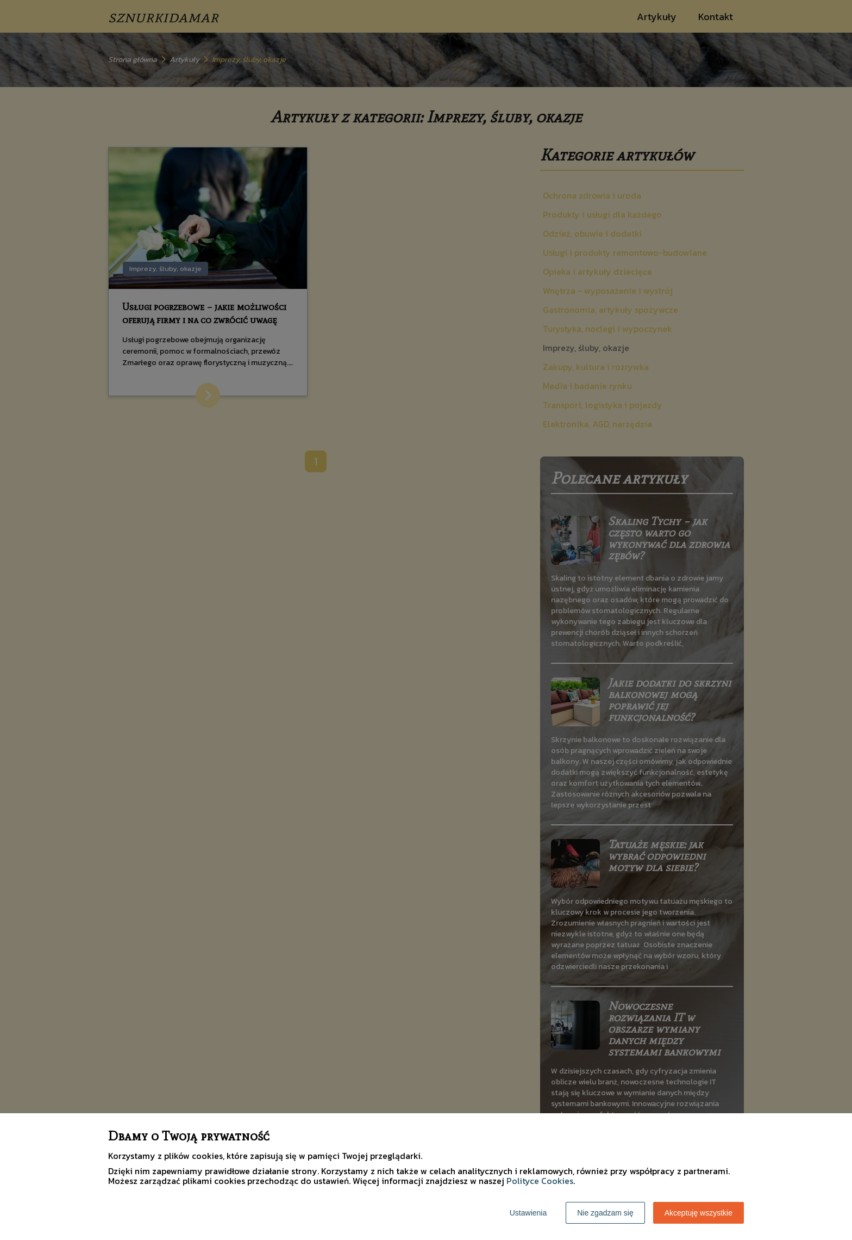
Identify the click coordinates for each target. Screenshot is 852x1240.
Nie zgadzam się (605, 1212)
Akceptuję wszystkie (698, 1212)
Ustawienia (528, 1212)
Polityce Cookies (539, 1180)
